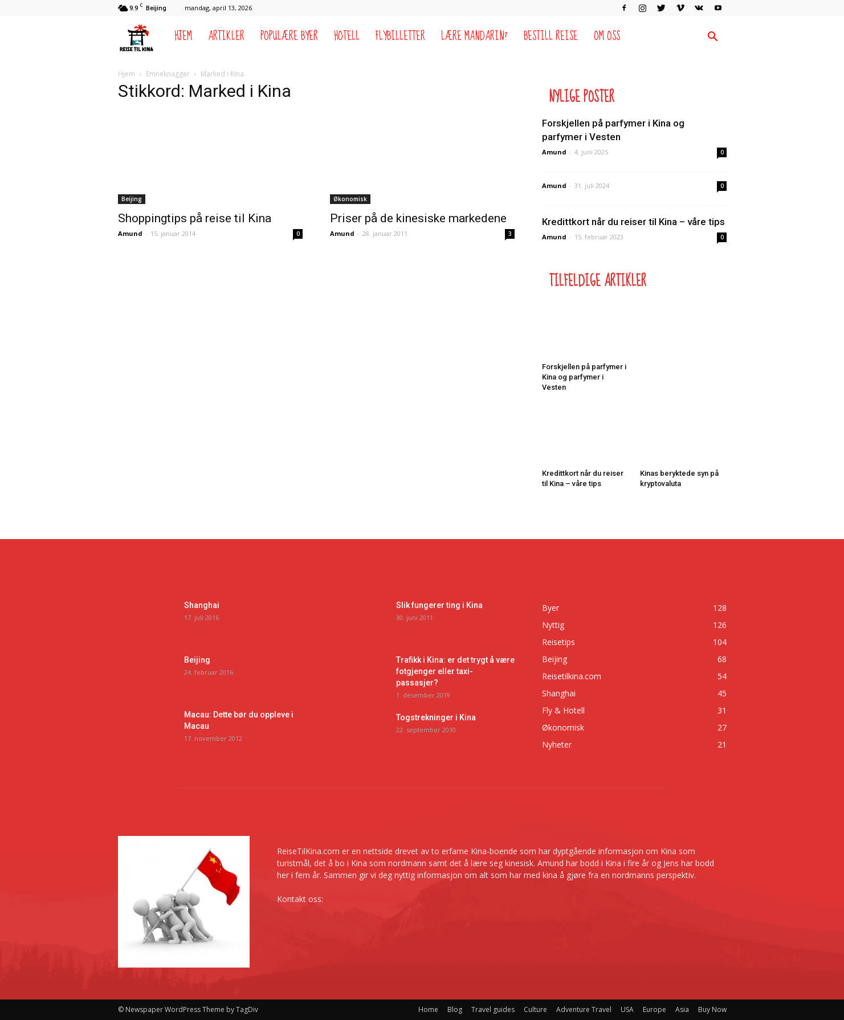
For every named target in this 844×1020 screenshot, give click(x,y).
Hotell (347, 36)
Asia (682, 1009)
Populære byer (289, 36)
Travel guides (493, 1009)
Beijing (131, 199)
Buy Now (712, 1009)
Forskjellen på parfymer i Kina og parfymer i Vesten (584, 376)
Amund (130, 233)
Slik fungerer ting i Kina (439, 605)
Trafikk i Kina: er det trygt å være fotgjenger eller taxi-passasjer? (455, 671)
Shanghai (201, 605)
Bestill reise (551, 36)
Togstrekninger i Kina (436, 717)
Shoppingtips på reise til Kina (194, 218)
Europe (654, 1009)
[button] (713, 37)
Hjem (183, 36)
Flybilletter (400, 36)
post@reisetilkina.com (365, 898)
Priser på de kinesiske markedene (418, 218)
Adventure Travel (583, 1009)
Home (428, 1009)
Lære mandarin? (474, 36)
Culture (535, 1009)
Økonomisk (350, 199)
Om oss (607, 36)
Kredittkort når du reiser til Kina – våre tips (633, 221)
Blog (454, 1009)
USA (627, 1009)
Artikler (226, 36)
